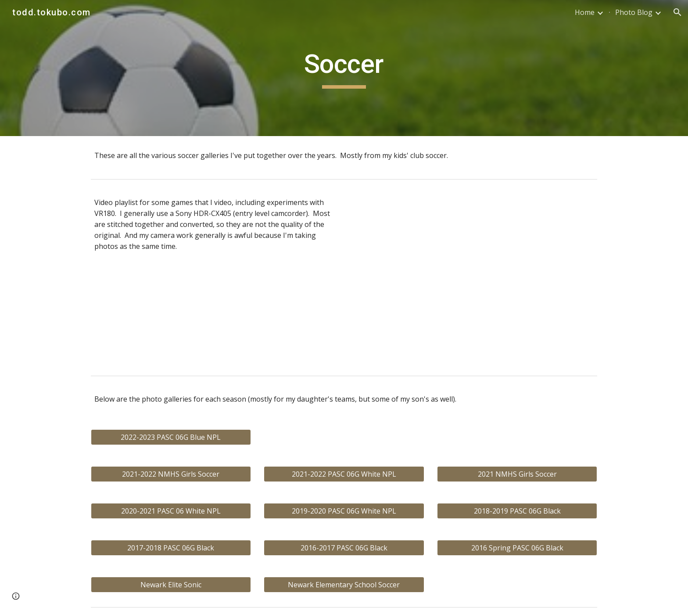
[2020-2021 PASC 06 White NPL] (171, 511)
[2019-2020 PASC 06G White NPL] (343, 511)
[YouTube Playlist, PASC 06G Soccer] (474, 277)
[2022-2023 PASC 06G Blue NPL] (171, 437)
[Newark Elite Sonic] (171, 585)
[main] (344, 68)
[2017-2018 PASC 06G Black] (171, 548)
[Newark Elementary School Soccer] (343, 585)
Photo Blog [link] (633, 12)
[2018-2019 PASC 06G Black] (517, 511)
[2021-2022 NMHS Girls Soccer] (171, 474)
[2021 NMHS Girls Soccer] (517, 474)
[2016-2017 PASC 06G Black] (343, 548)
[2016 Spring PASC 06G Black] (517, 548)
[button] (677, 12)
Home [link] (585, 12)
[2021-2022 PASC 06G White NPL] (343, 474)
